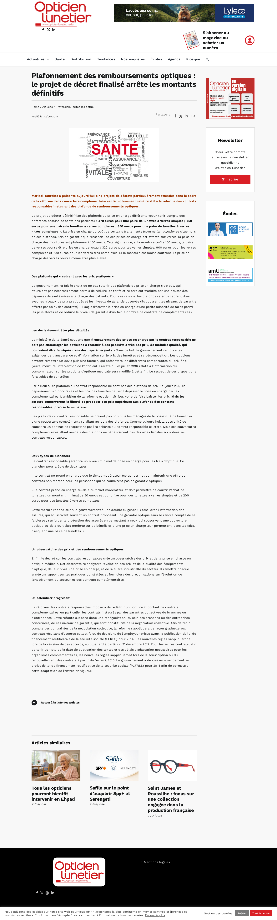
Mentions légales (157, 862)
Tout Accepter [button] (261, 913)
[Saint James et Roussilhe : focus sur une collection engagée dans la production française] (172, 752)
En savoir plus (155, 915)
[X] (181, 116)
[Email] (193, 116)
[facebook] (43, 29)
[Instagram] (46, 892)
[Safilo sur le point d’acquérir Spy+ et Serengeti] (114, 752)
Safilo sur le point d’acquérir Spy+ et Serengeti (110, 793)
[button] (207, 59)
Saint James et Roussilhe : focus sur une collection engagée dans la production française (171, 799)
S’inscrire (230, 179)
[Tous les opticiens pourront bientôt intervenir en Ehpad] (56, 752)
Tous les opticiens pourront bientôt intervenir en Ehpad (53, 793)
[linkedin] (53, 29)
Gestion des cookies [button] (218, 913)
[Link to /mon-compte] (249, 40)
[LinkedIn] (186, 116)
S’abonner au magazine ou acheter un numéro (216, 40)
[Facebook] (175, 116)
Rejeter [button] (242, 913)
